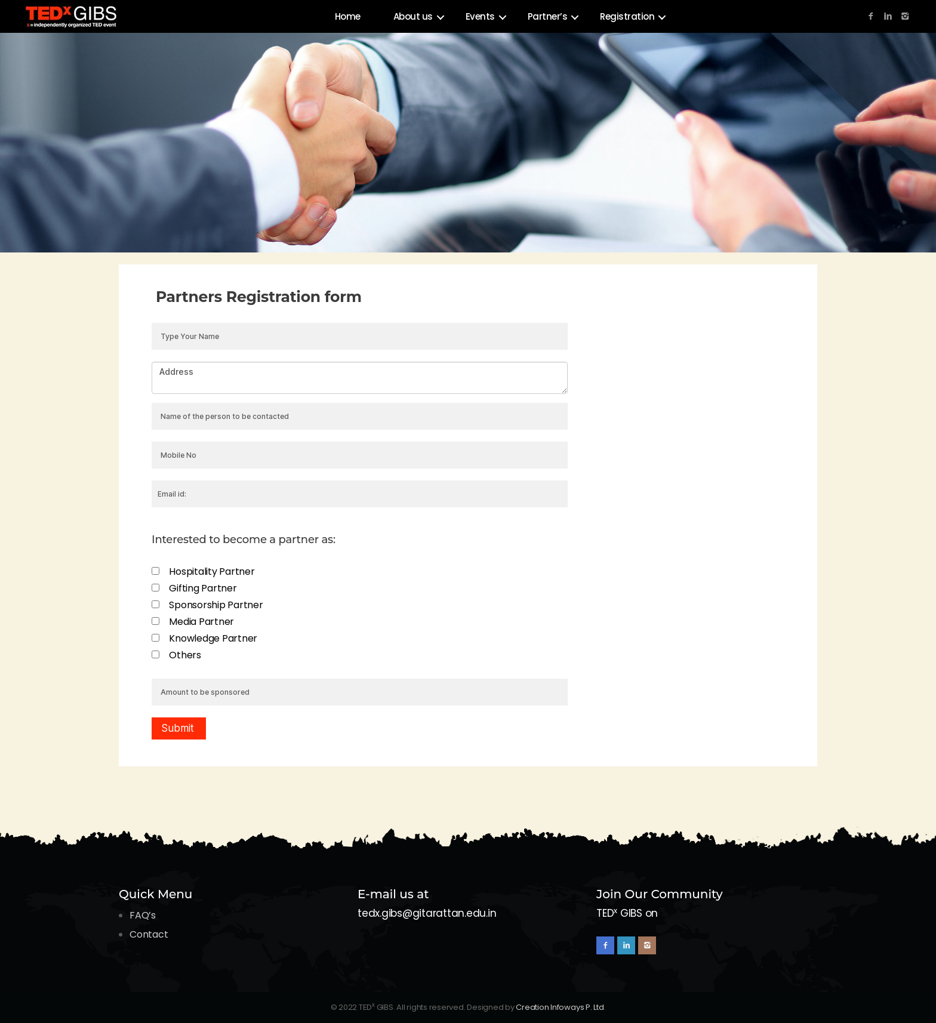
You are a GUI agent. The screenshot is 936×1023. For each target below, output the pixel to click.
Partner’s (548, 16)
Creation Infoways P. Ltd (560, 1007)
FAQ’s (143, 915)
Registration (627, 16)
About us (413, 16)
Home (348, 16)
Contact (149, 934)
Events (480, 16)
